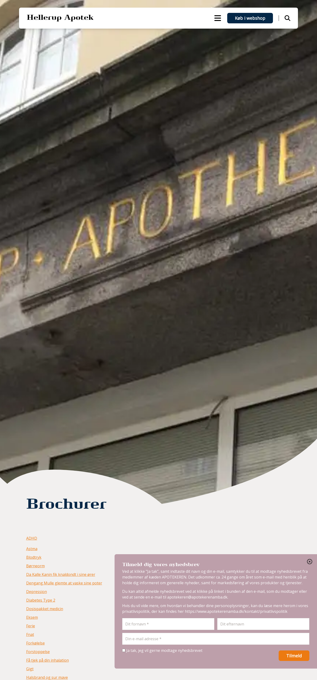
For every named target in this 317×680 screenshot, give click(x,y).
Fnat (30, 634)
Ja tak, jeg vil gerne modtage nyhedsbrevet (162, 650)
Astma (31, 548)
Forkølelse (35, 643)
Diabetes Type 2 (40, 600)
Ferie (30, 626)
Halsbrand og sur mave (47, 677)
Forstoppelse (38, 651)
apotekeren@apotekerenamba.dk (197, 597)
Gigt (30, 668)
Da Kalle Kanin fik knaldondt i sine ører (60, 574)
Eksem (32, 617)
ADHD (31, 538)
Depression (36, 591)
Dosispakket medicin (44, 608)
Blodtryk (33, 557)
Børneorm (35, 565)
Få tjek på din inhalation (47, 660)
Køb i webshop (250, 18)
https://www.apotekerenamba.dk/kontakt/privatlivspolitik (236, 611)
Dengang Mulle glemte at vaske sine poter (64, 583)
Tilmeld (294, 656)
